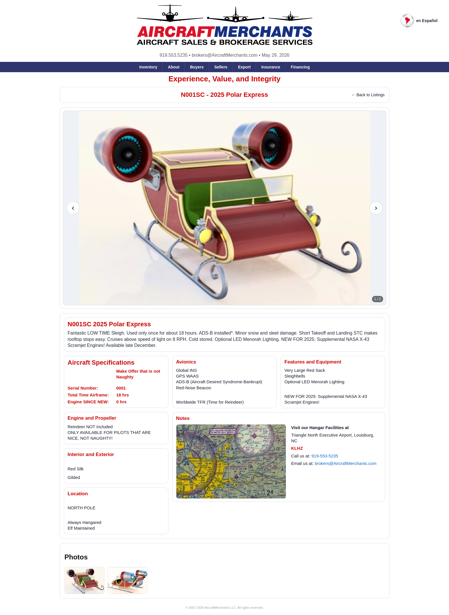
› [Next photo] (376, 207)
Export (244, 67)
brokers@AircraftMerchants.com (225, 55)
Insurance (270, 67)
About (173, 67)
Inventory (148, 67)
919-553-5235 (325, 455)
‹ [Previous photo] (73, 207)
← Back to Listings (368, 95)
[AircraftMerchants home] (224, 24)
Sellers (220, 67)
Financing (300, 67)
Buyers (197, 67)
